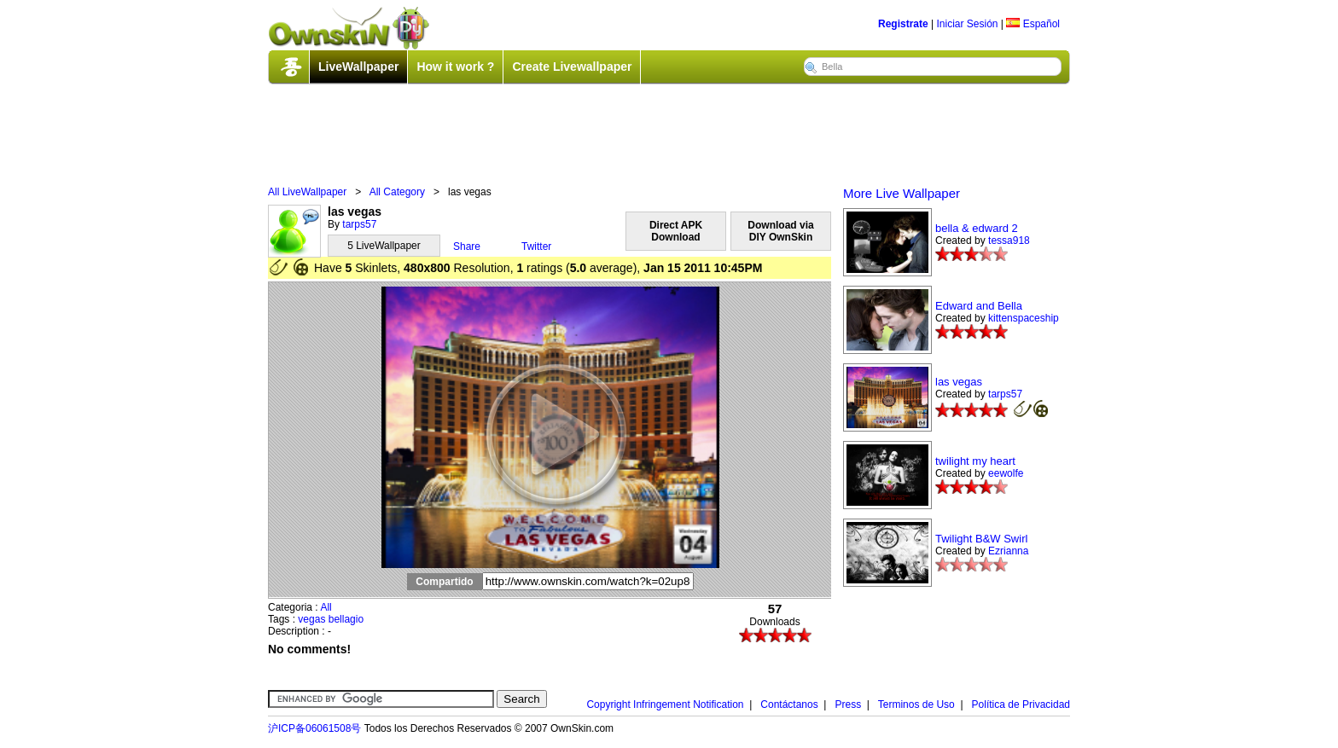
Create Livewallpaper (571, 66)
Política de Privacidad (1021, 704)
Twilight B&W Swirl (981, 538)
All (325, 607)
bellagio (346, 619)
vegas (311, 619)
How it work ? (455, 66)
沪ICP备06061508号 (314, 728)
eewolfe (1005, 473)
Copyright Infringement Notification (664, 704)
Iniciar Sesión (967, 24)
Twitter (536, 246)
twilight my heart (975, 461)
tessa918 (1009, 240)
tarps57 (359, 224)
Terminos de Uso (916, 704)
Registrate (903, 24)
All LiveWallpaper (307, 192)
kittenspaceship (1023, 318)
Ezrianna (1008, 551)
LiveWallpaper (358, 66)
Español (1033, 24)
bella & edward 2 (976, 228)
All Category (397, 192)
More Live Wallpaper (901, 193)
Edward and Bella (978, 305)
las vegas (958, 381)
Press (848, 704)
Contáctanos (788, 704)
